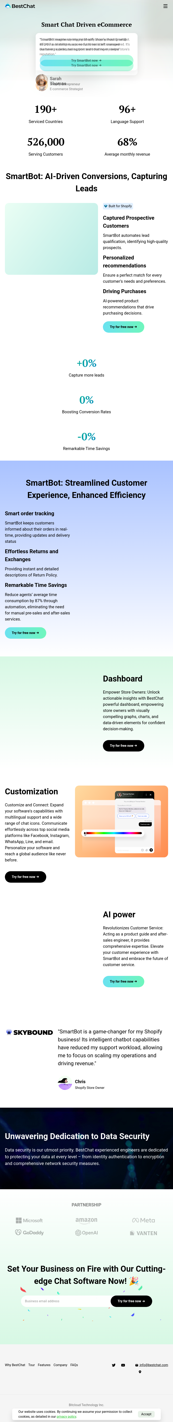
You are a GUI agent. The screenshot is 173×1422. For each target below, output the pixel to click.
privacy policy (66, 1417)
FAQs (74, 1365)
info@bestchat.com (151, 1365)
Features (44, 1365)
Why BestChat (15, 1365)
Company (60, 1365)
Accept (146, 1414)
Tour (31, 1365)
